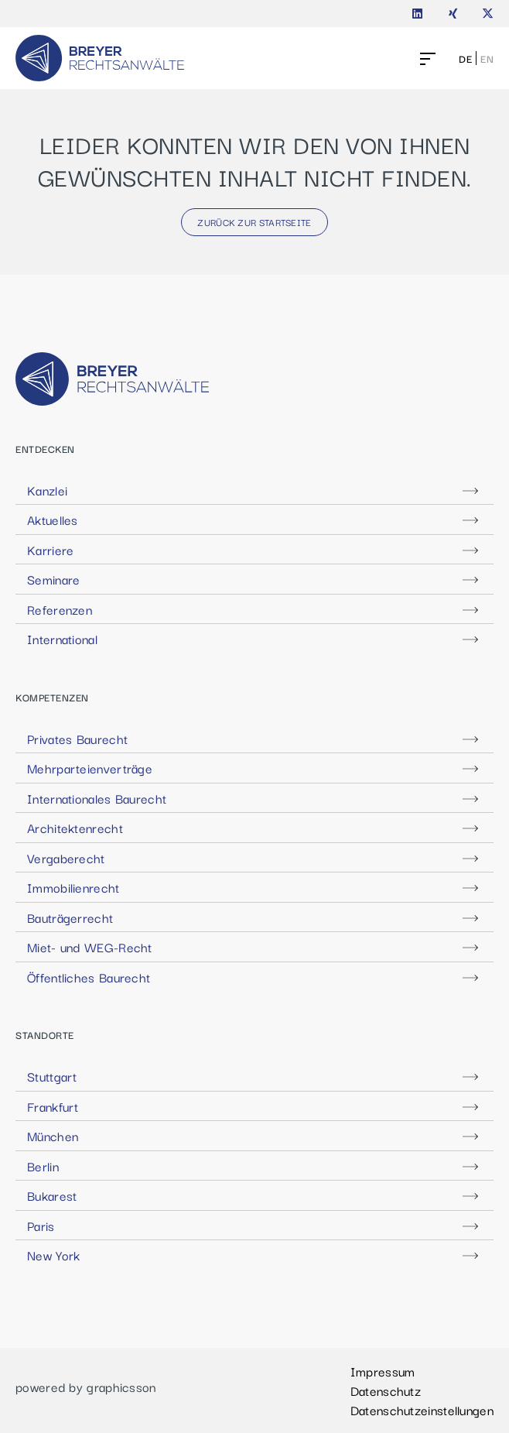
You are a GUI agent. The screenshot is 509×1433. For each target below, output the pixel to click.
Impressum (382, 1371)
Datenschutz (385, 1390)
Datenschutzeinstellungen (422, 1410)
